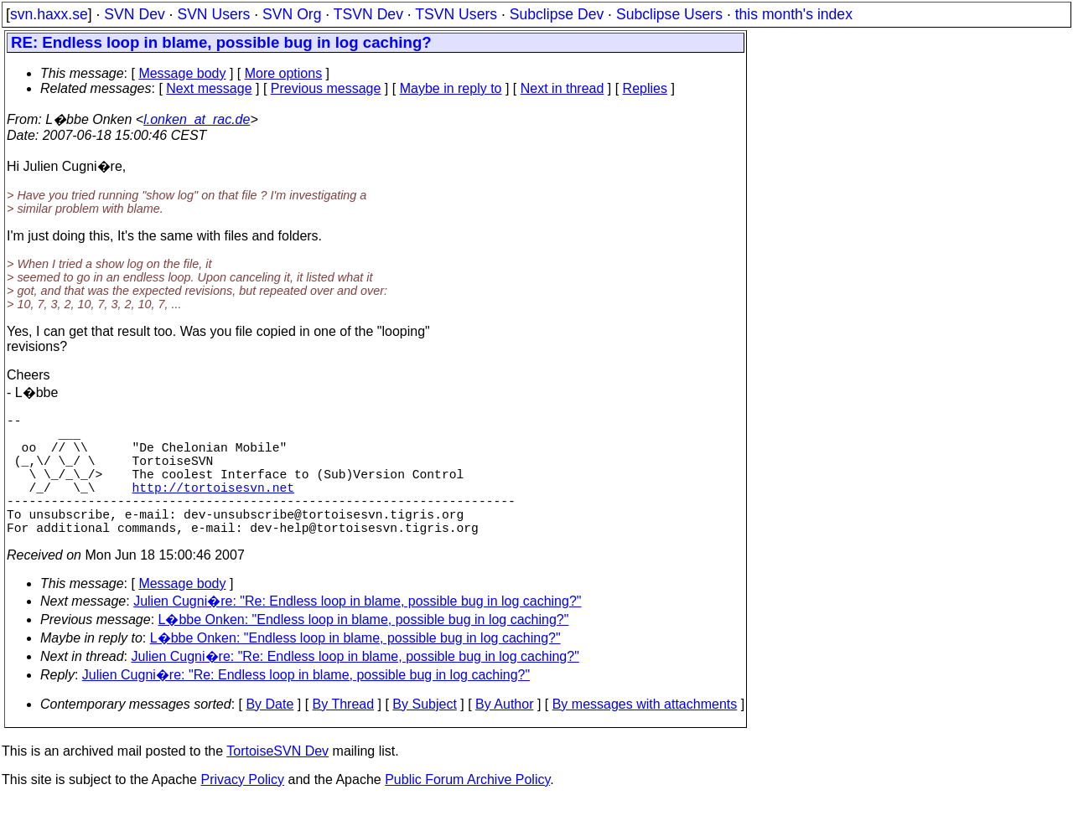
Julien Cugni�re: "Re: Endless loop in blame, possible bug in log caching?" (357, 631)
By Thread (344, 734)
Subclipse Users (669, 14)
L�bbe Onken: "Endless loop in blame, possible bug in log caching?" (363, 650)
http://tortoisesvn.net (213, 506)
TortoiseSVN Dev (277, 781)
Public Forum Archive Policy (467, 810)
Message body (181, 73)
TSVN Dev (368, 14)
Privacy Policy (242, 810)
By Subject (424, 734)
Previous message (326, 88)
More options (284, 73)
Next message (208, 88)
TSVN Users (456, 14)
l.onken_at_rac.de (196, 119)
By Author (504, 734)
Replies (645, 88)
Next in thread (562, 88)
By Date (269, 734)
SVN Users (213, 14)
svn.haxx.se (49, 14)
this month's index (794, 14)
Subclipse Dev (557, 14)
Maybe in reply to (451, 88)
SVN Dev (134, 14)
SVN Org (291, 14)
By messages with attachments (645, 734)
